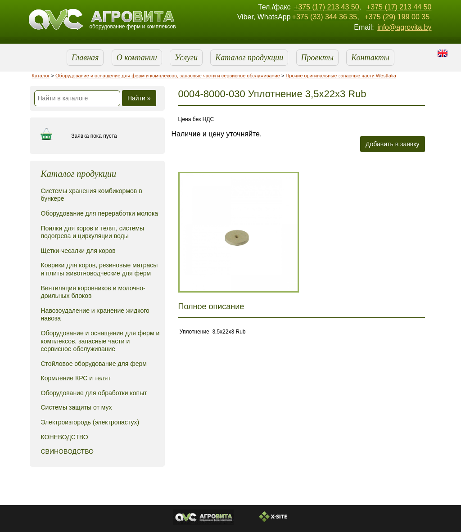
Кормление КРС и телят (76, 378)
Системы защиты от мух (76, 407)
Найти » (139, 98)
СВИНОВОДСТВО (67, 451)
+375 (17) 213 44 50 (399, 7)
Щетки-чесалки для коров (78, 250)
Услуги (186, 57)
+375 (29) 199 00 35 (397, 17)
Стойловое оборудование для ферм (94, 363)
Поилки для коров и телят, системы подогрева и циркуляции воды (93, 232)
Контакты (370, 57)
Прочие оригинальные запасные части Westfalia (340, 75)
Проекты (317, 57)
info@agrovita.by (404, 27)
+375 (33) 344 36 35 (324, 17)
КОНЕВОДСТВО (64, 437)
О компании (137, 57)
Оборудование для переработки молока (99, 213)
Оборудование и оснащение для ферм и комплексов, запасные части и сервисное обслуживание (167, 75)
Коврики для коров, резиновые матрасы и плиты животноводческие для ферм (99, 269)
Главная (85, 57)
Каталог (41, 75)
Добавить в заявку (393, 144)
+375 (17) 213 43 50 (326, 7)
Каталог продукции (249, 57)
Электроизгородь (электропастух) (90, 422)
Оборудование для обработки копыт (94, 393)
